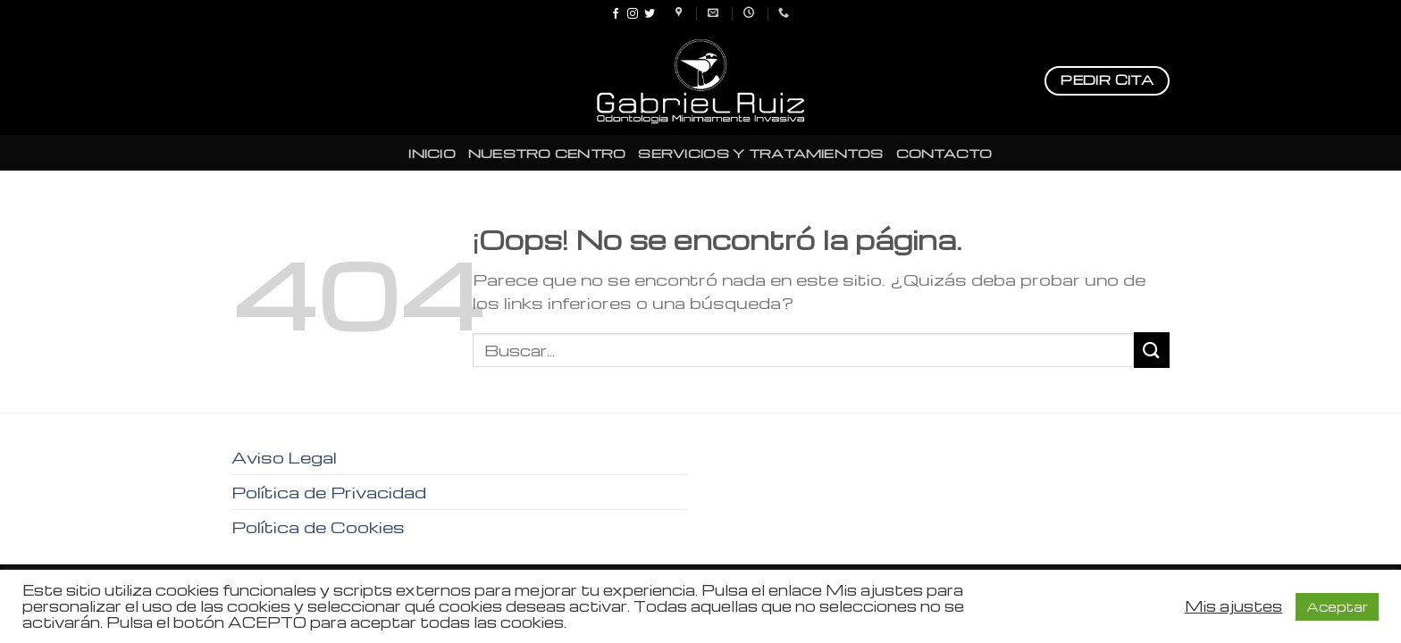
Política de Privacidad (328, 491)
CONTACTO (944, 153)
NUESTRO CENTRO (547, 153)
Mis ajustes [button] (1233, 606)
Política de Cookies (318, 526)
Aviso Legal (284, 457)
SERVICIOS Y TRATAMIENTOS (760, 153)
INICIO (432, 153)
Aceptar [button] (1337, 606)
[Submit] (1152, 349)
